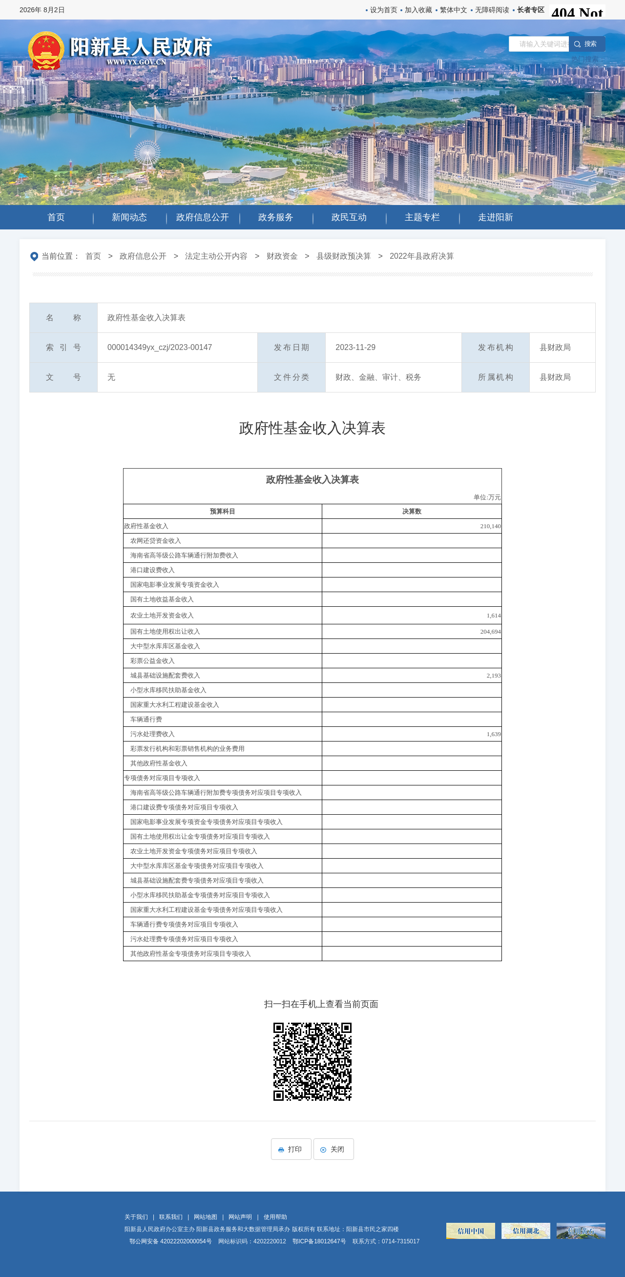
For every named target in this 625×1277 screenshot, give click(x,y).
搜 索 (590, 43)
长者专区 (530, 10)
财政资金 (282, 256)
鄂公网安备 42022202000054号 (170, 1241)
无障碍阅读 (492, 10)
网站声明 (240, 1217)
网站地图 (205, 1217)
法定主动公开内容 (216, 256)
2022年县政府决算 (422, 256)
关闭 (334, 1149)
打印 (291, 1149)
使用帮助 (275, 1217)
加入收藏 (418, 10)
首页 (93, 256)
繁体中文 (453, 10)
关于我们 (136, 1217)
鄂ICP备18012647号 (319, 1241)
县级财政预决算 (343, 256)
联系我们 (171, 1217)
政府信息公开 (143, 256)
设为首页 (383, 10)
